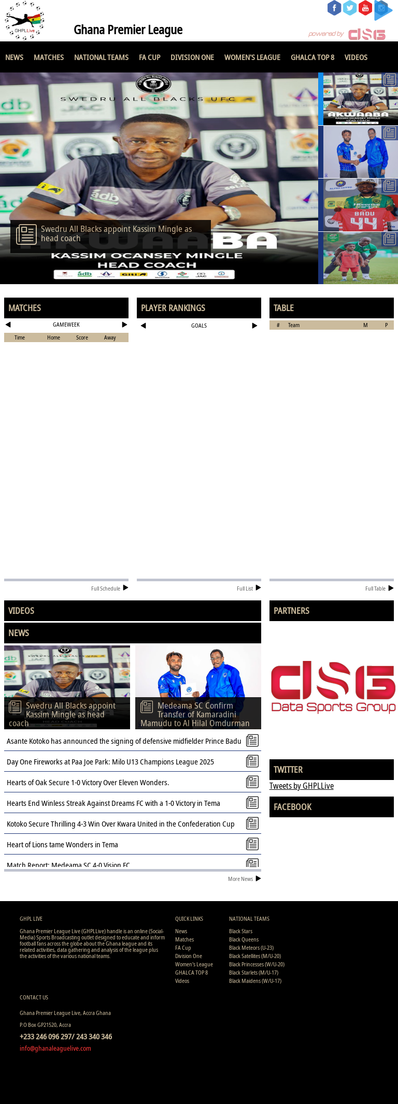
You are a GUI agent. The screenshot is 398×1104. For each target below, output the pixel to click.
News (14, 57)
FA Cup (149, 57)
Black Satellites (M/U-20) (255, 956)
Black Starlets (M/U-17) (253, 972)
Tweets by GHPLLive (301, 785)
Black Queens (244, 939)
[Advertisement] (199, 366)
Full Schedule (110, 588)
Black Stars (240, 931)
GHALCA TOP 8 (312, 57)
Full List (249, 588)
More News (244, 878)
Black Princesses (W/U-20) (257, 964)
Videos (356, 57)
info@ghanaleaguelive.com (55, 1048)
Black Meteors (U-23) (251, 947)
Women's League (252, 57)
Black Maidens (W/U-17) (255, 980)
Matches (49, 57)
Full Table (379, 588)
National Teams (101, 57)
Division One (192, 57)
